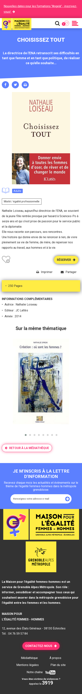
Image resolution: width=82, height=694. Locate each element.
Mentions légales (27, 665)
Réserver (64, 260)
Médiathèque (29, 658)
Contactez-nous (38, 646)
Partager (70, 272)
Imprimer (46, 272)
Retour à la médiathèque (29, 448)
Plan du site (58, 665)
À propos (55, 658)
